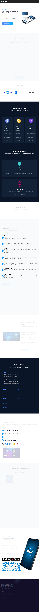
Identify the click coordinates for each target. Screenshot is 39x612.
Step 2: (4, 389)
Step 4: (4, 398)
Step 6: (4, 407)
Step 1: (4, 372)
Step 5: (4, 403)
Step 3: (4, 394)
